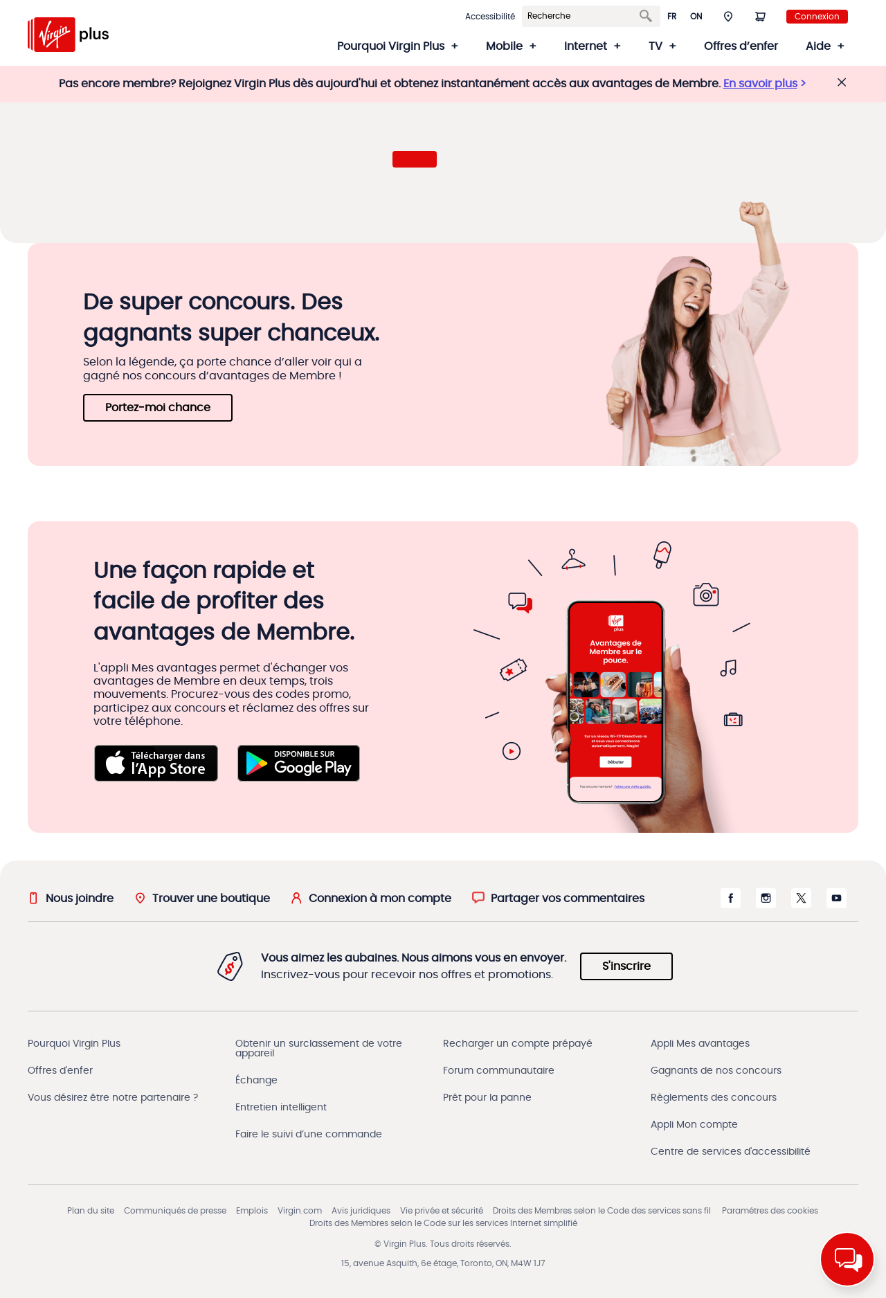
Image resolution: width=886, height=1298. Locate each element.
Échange (256, 1080)
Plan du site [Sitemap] (90, 1211)
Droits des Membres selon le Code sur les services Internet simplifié (443, 1223)
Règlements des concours (714, 1098)
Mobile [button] (504, 46)
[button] (728, 16)
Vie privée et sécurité (441, 1211)
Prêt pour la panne (487, 1098)
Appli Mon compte (694, 1125)
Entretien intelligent (281, 1107)
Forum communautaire (498, 1071)
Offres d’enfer (741, 46)
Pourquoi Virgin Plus (74, 1044)
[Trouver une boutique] (202, 898)
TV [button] (655, 46)
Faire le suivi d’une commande (308, 1134)
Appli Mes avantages (700, 1044)
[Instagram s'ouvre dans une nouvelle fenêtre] (766, 904)
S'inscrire (626, 966)
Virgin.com (300, 1211)
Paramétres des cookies (770, 1211)
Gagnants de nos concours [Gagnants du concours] (716, 1071)
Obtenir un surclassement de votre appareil (318, 1048)
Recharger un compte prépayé (518, 1044)
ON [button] (696, 16)
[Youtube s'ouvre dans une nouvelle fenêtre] (836, 904)
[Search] (583, 16)
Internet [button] (585, 46)
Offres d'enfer (60, 1071)
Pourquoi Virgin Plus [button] (390, 46)
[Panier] (760, 16)
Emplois (252, 1211)
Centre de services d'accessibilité (731, 1152)
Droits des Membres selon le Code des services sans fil (602, 1211)
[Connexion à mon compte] (371, 898)
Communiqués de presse (175, 1211)
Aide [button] (818, 46)
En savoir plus (760, 83)
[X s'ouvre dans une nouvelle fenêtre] (801, 904)
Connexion (817, 16)
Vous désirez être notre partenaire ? (113, 1098)
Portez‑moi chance (157, 407)
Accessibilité (490, 16)
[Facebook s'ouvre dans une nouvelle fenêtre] (730, 904)
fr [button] (671, 16)
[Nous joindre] (71, 898)
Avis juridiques (361, 1211)
